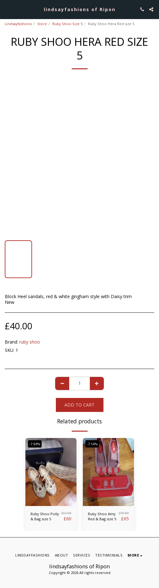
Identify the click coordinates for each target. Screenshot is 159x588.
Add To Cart (79, 405)
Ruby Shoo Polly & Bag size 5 (44, 516)
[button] (7, 9)
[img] (50, 472)
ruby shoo (29, 342)
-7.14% (92, 443)
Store (42, 23)
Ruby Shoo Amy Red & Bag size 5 (102, 516)
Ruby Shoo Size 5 (67, 23)
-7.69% (34, 443)
